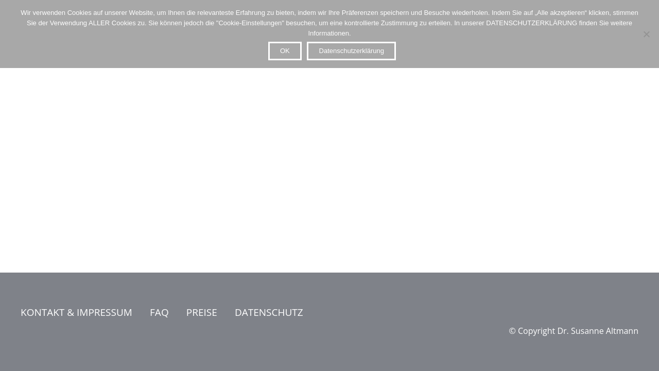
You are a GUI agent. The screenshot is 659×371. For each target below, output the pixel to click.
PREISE (201, 312)
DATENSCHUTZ (269, 312)
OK (285, 51)
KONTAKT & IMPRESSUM (76, 312)
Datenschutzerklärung (351, 51)
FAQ (159, 312)
